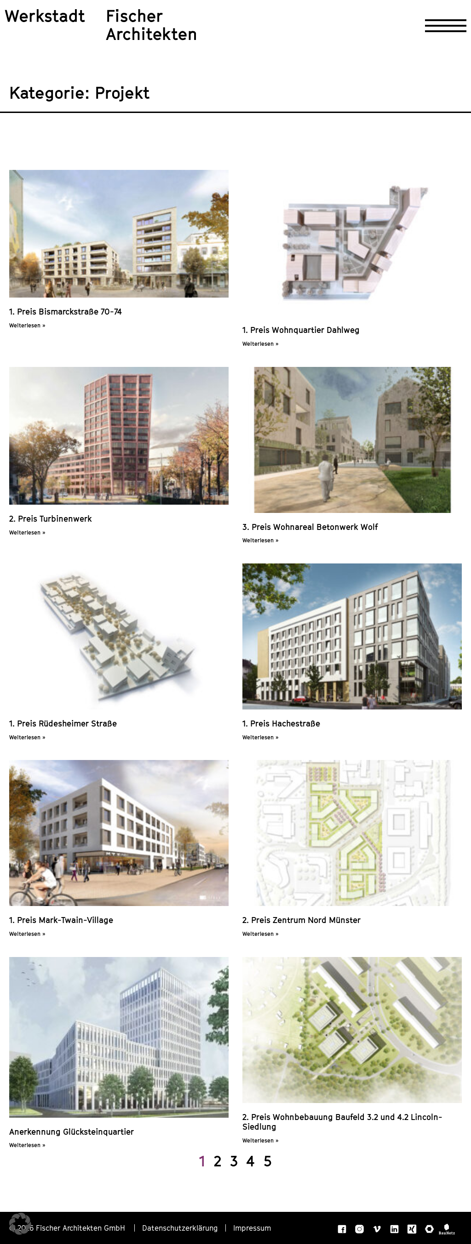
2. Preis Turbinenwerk (50, 518)
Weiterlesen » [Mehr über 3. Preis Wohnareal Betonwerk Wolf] (260, 540)
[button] (20, 1224)
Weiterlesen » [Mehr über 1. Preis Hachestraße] (260, 737)
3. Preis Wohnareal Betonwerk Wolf (310, 527)
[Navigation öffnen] (445, 26)
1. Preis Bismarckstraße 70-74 (65, 311)
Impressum (252, 1228)
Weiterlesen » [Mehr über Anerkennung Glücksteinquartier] (27, 1145)
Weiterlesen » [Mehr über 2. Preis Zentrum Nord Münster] (260, 933)
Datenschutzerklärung (180, 1228)
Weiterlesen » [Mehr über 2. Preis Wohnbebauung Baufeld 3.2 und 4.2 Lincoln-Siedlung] (260, 1140)
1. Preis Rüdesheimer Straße (63, 723)
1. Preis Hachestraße (281, 723)
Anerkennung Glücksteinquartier (71, 1132)
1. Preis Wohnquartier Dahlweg (301, 330)
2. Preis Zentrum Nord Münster (301, 920)
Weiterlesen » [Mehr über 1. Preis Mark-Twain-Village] (27, 933)
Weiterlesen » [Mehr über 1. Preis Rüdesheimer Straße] (27, 737)
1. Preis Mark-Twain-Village (61, 920)
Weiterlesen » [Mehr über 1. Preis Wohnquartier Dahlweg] (260, 343)
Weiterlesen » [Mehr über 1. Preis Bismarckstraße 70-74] (27, 325)
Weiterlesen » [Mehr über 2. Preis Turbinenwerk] (27, 532)
